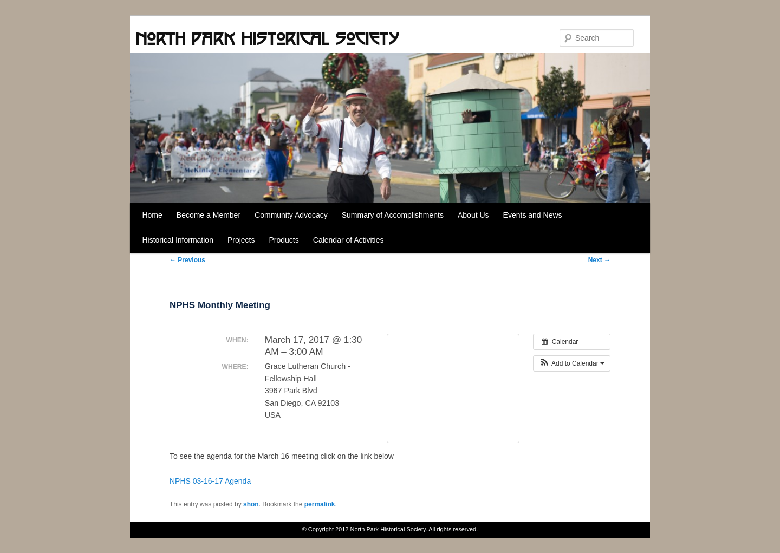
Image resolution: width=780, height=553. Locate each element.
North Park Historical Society (267, 38)
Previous (187, 260)
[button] (572, 363)
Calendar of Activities (348, 240)
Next (599, 260)
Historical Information (177, 240)
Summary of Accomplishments (393, 215)
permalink (319, 504)
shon (251, 504)
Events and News (532, 215)
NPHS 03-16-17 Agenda (210, 481)
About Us (473, 215)
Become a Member (208, 215)
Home (152, 215)
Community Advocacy (291, 215)
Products (284, 240)
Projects (241, 240)
